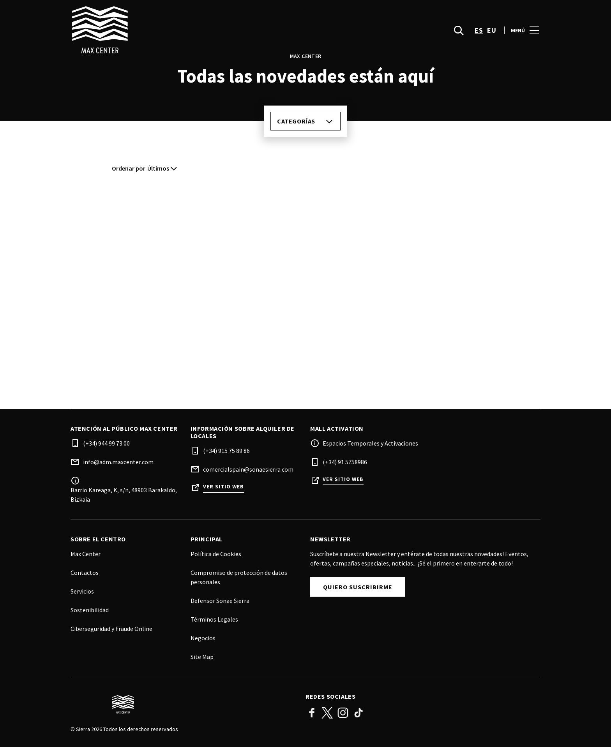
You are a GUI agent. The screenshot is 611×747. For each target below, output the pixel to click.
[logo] (189, 35)
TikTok (358, 712)
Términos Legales (214, 619)
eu (491, 35)
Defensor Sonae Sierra (220, 600)
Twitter (327, 712)
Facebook (312, 712)
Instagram (343, 712)
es (479, 35)
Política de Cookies (216, 554)
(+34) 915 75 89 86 (226, 451)
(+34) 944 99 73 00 (106, 443)
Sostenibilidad (90, 610)
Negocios (203, 638)
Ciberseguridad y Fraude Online (111, 628)
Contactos (85, 572)
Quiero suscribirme (357, 587)
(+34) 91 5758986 (345, 462)
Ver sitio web (223, 486)
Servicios (82, 591)
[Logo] (183, 704)
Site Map (202, 657)
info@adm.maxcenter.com (118, 462)
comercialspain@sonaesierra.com (248, 469)
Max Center (86, 554)
